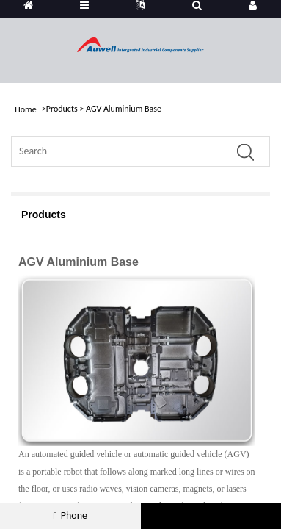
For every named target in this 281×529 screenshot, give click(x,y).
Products (62, 109)
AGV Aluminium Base (123, 109)
